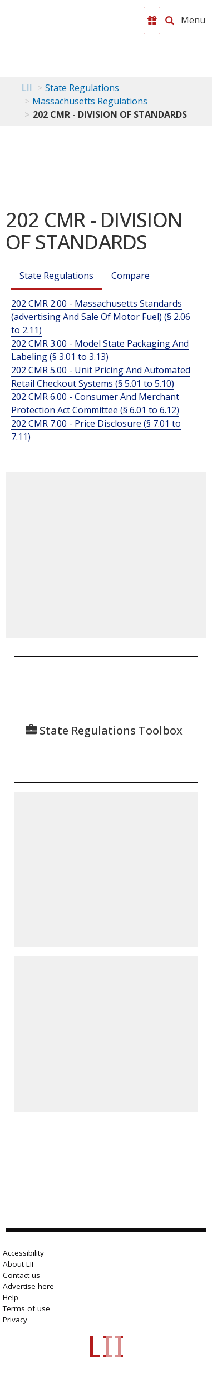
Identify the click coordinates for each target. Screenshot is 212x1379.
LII (27, 88)
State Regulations (82, 88)
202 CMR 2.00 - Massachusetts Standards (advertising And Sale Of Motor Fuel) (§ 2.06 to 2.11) (100, 316)
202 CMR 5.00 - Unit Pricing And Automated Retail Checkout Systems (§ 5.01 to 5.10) (100, 376)
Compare (130, 275)
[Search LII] (170, 20)
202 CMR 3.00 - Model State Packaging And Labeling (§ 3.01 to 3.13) (100, 350)
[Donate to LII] (152, 20)
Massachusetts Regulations (89, 101)
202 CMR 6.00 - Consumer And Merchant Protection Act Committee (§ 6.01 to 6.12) (95, 403)
